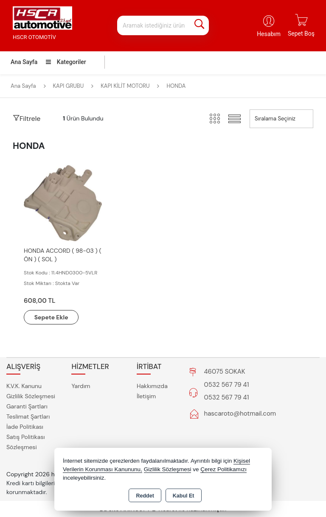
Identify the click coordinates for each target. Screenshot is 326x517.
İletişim (146, 396)
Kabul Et (183, 496)
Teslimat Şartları (28, 416)
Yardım (80, 386)
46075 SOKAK (224, 372)
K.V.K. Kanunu (24, 386)
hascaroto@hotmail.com (240, 414)
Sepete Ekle (52, 317)
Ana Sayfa (24, 62)
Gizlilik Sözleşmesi (30, 396)
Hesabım (269, 34)
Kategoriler (66, 62)
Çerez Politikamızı (223, 469)
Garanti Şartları (27, 406)
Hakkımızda (152, 386)
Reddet (145, 496)
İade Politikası (24, 426)
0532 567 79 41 (226, 385)
